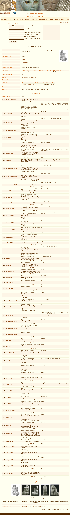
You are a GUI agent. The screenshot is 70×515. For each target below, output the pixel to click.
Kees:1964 (8, 361)
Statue (23, 60)
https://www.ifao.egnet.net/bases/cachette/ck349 (33, 507)
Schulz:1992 (9, 426)
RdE (31, 233)
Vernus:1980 (9, 434)
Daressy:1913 (9, 283)
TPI (22, 78)
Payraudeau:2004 (10, 411)
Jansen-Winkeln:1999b (11, 185)
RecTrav (32, 205)
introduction (42, 19)
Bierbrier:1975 (9, 154)
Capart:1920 (9, 278)
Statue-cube (25, 62)
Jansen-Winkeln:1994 (11, 169)
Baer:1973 (8, 266)
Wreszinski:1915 (10, 442)
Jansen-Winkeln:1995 (11, 329)
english (19, 19)
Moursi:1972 (9, 391)
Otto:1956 (8, 404)
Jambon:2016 (9, 316)
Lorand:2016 (9, 385)
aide (47, 19)
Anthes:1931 (9, 259)
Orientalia (32, 245)
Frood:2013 (9, 161)
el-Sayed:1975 (9, 453)
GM (31, 291)
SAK (31, 187)
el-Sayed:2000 (9, 474)
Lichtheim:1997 (10, 223)
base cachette (25, 19)
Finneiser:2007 (9, 289)
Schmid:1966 (9, 418)
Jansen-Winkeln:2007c (11, 131)
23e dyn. (26, 78)
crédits (51, 19)
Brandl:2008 (9, 114)
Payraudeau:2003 (10, 230)
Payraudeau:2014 (10, 145)
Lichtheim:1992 (10, 216)
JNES (31, 268)
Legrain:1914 (9, 123)
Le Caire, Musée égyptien (28, 85)
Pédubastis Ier (32, 78)
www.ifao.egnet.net (6, 19)
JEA (31, 274)
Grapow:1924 (9, 295)
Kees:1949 (8, 347)
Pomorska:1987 (10, 238)
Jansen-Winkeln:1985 (11, 100)
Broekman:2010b (10, 272)
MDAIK (32, 407)
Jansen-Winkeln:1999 (11, 177)
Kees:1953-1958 (10, 353)
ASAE (31, 469)
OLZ (31, 443)
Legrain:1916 (9, 374)
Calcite (23, 65)
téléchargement (65, 19)
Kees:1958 (8, 191)
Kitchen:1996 (9, 198)
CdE (31, 324)
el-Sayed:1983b (10, 466)
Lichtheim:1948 (10, 379)
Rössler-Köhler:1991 (11, 251)
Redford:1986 (9, 243)
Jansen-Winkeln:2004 (11, 335)
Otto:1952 (8, 398)
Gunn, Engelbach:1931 (11, 301)
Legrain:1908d (9, 203)
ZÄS (31, 193)
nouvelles (57, 19)
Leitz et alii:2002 (10, 209)
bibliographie (34, 19)
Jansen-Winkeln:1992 (11, 322)
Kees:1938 (8, 341)
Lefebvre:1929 (9, 368)
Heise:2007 (8, 307)
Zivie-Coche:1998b (10, 447)
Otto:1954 (8, 138)
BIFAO (31, 303)
